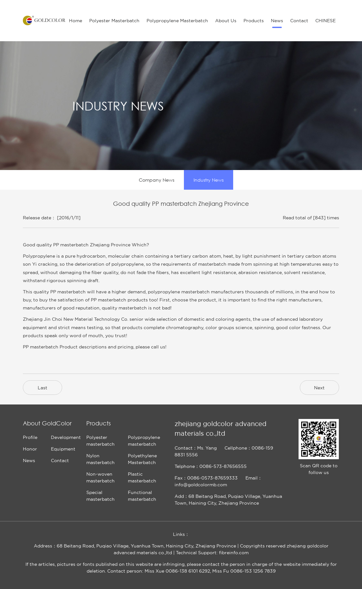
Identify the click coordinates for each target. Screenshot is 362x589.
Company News (156, 180)
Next (319, 387)
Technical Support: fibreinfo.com (212, 552)
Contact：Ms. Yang (196, 448)
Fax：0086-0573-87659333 (206, 477)
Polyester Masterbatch (114, 20)
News (277, 20)
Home (75, 20)
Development (66, 437)
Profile (30, 437)
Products (253, 20)
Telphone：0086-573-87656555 (211, 466)
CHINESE (325, 20)
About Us (225, 20)
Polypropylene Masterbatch (177, 20)
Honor (30, 448)
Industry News (209, 180)
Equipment (63, 448)
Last (42, 387)
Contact (299, 20)
